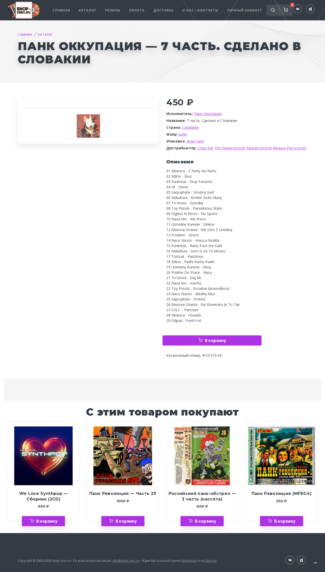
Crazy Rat (205, 148)
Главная (61, 10)
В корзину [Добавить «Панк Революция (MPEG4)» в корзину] (284, 521)
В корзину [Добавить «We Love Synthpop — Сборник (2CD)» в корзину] (46, 521)
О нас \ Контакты (200, 10)
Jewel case (195, 141)
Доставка (163, 10)
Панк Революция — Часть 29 (122, 493)
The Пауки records (229, 148)
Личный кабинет (244, 10)
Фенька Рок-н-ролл (289, 148)
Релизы (112, 10)
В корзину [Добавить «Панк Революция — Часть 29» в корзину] (126, 521)
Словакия (190, 127)
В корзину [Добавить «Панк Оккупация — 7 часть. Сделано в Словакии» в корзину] (215, 340)
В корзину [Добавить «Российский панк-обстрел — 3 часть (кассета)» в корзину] (205, 521)
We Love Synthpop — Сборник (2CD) (43, 496)
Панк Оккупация (208, 113)
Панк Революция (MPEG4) (282, 493)
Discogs (211, 561)
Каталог (87, 10)
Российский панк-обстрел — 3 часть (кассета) (202, 496)
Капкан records (259, 148)
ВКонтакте (189, 561)
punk (183, 134)
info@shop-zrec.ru (125, 561)
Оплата (137, 10)
